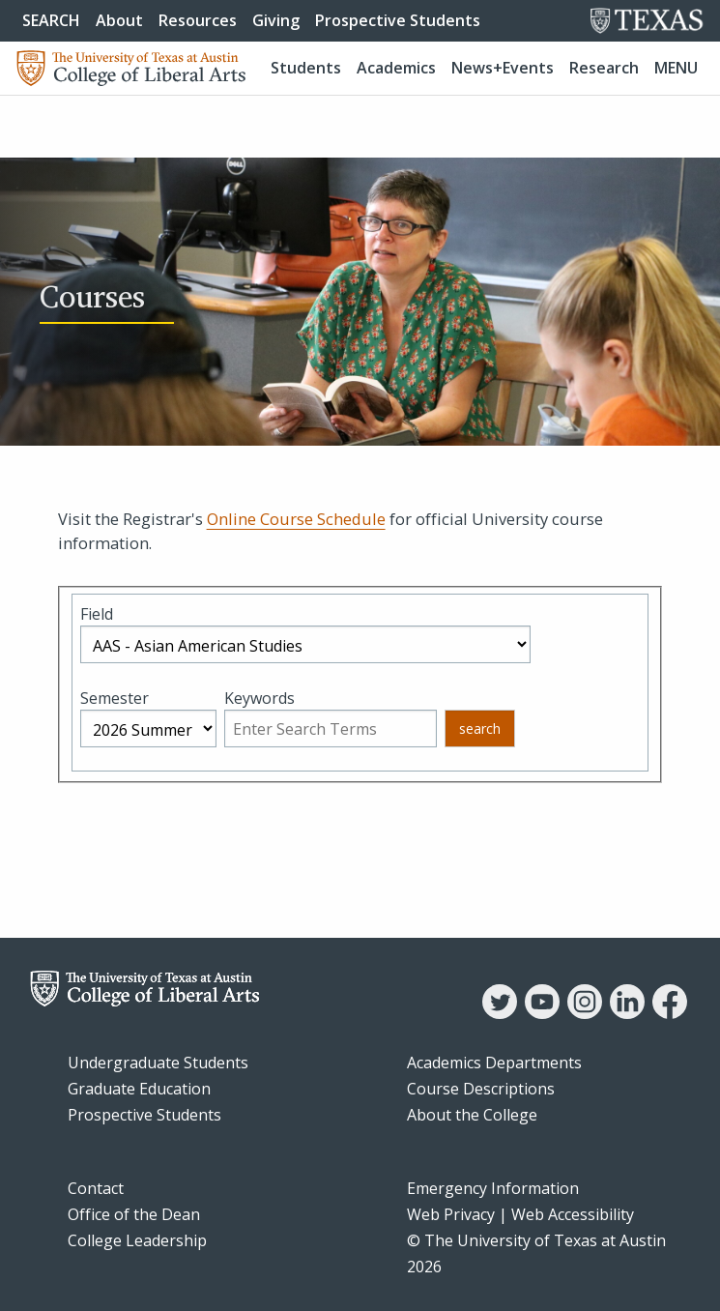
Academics (396, 67)
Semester (114, 698)
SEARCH (51, 20)
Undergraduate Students (158, 1062)
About (119, 20)
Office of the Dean (134, 1214)
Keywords (259, 698)
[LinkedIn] (627, 1013)
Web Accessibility (572, 1214)
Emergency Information (493, 1188)
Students (306, 67)
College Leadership (137, 1240)
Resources (197, 20)
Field (96, 614)
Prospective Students (397, 20)
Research (604, 67)
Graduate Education (139, 1088)
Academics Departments (494, 1062)
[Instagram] (584, 1013)
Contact (96, 1188)
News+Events (502, 67)
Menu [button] (676, 67)
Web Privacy (451, 1214)
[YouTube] (542, 1013)
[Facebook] (669, 1013)
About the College (472, 1114)
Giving (276, 20)
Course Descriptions (481, 1088)
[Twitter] (499, 1013)
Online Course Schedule (296, 519)
